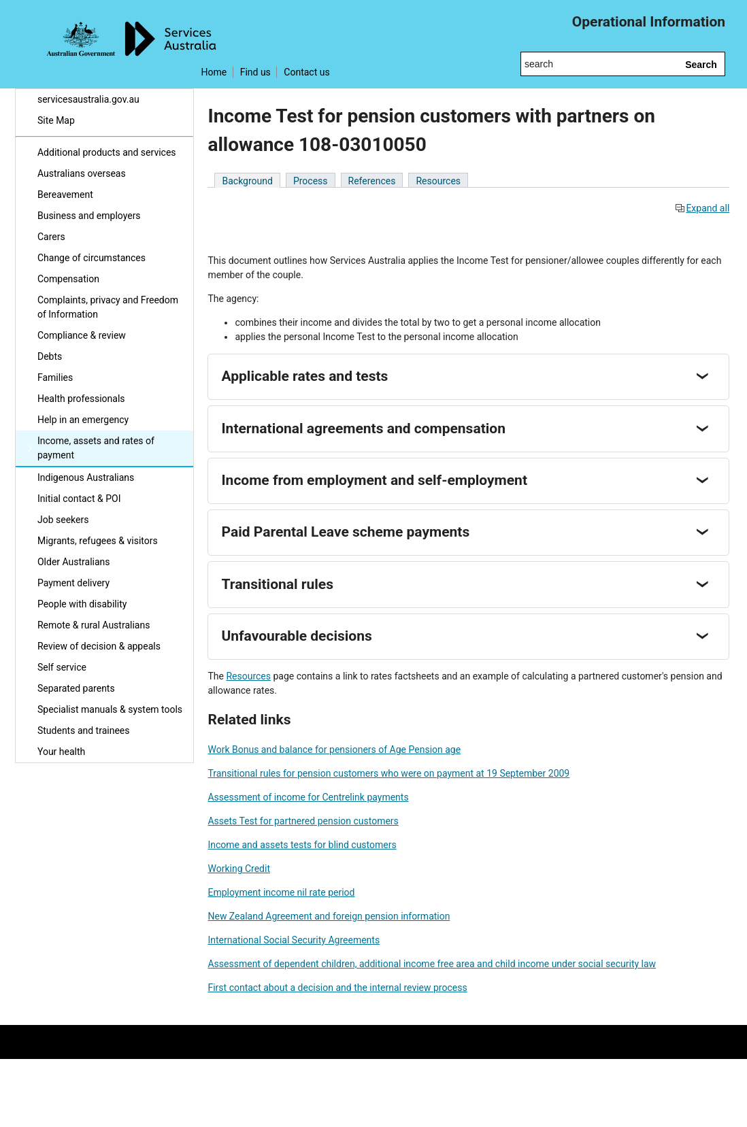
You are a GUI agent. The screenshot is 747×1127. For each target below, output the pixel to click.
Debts (49, 356)
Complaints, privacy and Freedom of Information (107, 307)
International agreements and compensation (363, 428)
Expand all (702, 208)
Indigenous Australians (85, 477)
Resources (438, 180)
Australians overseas (81, 173)
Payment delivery (73, 582)
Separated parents (76, 688)
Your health (61, 751)
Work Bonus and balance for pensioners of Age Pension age (334, 749)
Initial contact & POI (79, 498)
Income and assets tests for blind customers (302, 844)
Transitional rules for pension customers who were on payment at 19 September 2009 (388, 773)
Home (214, 72)
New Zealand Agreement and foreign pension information (329, 916)
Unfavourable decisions (296, 636)
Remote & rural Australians (93, 625)
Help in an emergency (83, 419)
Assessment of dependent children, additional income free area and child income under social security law (432, 963)
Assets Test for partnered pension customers (303, 820)
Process (310, 180)
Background (247, 180)
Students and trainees (83, 730)
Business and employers (89, 215)
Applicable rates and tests (304, 376)
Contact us (306, 72)
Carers (51, 236)
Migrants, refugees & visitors (97, 540)
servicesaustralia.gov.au (88, 99)
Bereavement (65, 194)
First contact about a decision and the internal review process (337, 987)
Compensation (68, 278)
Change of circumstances (91, 257)
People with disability (82, 604)
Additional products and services (106, 152)
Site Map (56, 120)
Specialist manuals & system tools (109, 709)
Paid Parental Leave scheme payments (345, 532)
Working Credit (239, 868)
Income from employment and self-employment (374, 480)
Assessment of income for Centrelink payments (308, 797)
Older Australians (73, 561)
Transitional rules (277, 584)
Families (55, 377)
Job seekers (62, 519)
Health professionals (81, 398)
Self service (61, 667)
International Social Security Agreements (294, 940)
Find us (255, 72)
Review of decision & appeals (99, 646)
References (372, 180)
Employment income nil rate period (281, 892)
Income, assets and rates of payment (95, 447)
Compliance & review (81, 335)
